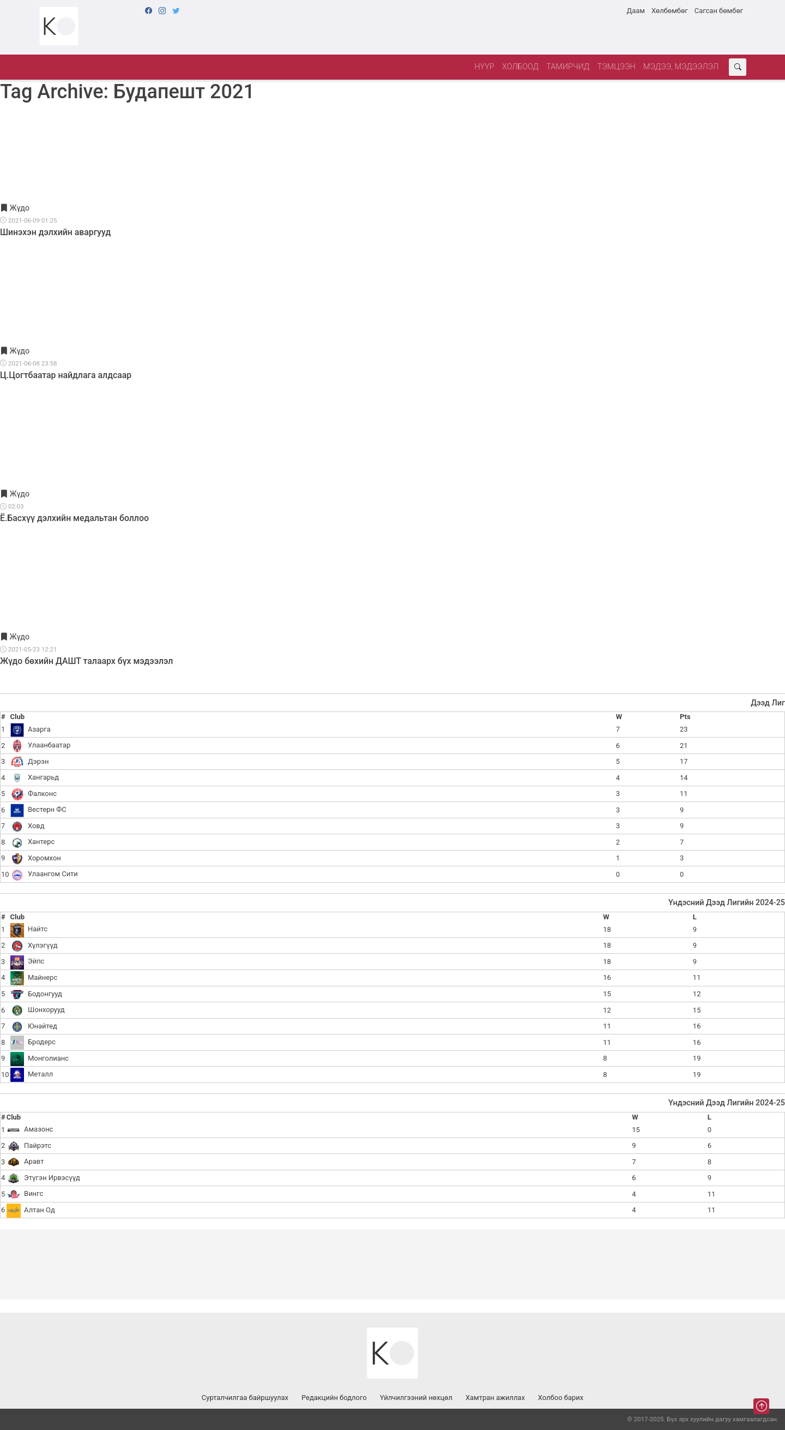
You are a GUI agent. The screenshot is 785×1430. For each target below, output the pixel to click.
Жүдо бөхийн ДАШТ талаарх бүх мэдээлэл (86, 661)
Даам (635, 11)
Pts (685, 717)
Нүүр (484, 66)
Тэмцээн (616, 66)
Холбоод (520, 66)
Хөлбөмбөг (669, 11)
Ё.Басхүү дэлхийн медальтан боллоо (74, 518)
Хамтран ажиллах (495, 1397)
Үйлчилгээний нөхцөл (416, 1397)
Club (17, 717)
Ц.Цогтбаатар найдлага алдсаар (65, 375)
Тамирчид (567, 66)
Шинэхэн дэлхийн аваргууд (55, 232)
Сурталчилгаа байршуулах (245, 1397)
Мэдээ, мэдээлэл (680, 66)
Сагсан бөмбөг (719, 11)
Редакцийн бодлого (334, 1397)
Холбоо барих (560, 1397)
